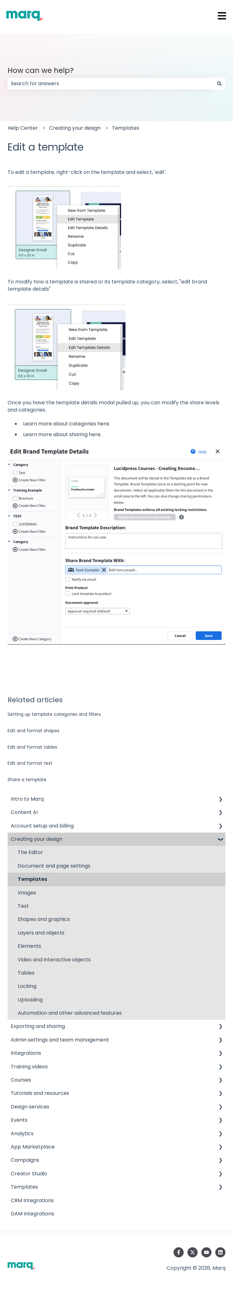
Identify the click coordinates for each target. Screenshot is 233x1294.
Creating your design (75, 128)
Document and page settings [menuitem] (54, 866)
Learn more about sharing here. (62, 434)
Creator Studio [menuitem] (29, 1173)
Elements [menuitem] (29, 946)
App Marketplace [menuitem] (33, 1146)
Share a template (27, 779)
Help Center (23, 128)
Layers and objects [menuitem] (41, 932)
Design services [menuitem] (30, 1106)
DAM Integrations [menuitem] (32, 1213)
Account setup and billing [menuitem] (42, 825)
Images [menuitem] (27, 892)
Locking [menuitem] (27, 986)
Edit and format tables (32, 747)
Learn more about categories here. (66, 423)
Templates (125, 128)
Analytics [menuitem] (22, 1133)
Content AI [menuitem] (24, 812)
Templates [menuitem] (32, 879)
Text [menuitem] (23, 906)
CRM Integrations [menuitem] (32, 1200)
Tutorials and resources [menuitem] (40, 1093)
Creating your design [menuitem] (36, 839)
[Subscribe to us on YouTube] (206, 1252)
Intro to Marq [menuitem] (27, 799)
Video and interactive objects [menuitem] (54, 959)
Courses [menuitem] (21, 1079)
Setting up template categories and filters (54, 714)
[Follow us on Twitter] (192, 1252)
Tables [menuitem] (26, 972)
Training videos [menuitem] (29, 1066)
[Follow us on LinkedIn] (220, 1252)
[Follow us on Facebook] (179, 1252)
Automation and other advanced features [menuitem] (70, 1013)
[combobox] (110, 84)
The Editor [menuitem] (30, 852)
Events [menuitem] (19, 1120)
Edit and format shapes (33, 730)
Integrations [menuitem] (26, 1053)
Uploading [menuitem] (30, 999)
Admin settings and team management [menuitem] (60, 1039)
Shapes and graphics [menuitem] (44, 919)
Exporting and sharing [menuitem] (38, 1026)
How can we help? (41, 70)
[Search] (219, 84)
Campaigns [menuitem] (25, 1160)
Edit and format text (30, 763)
